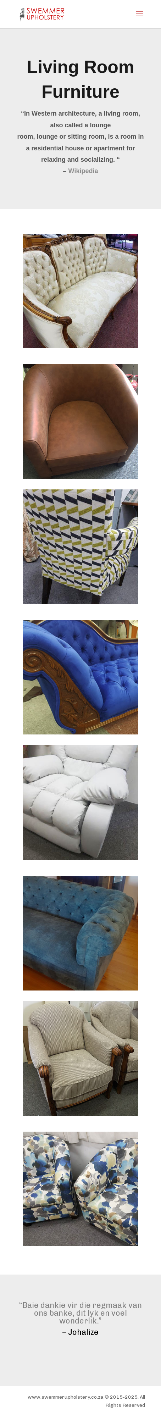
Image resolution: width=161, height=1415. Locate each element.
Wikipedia (83, 170)
